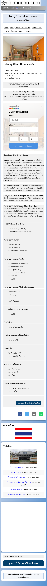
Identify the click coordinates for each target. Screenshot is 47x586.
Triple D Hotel (16, 472)
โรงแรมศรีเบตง (16, 490)
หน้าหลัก (6, 8)
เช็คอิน (11, 116)
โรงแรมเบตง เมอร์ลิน (16, 495)
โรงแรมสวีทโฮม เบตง (16, 477)
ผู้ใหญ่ (21, 135)
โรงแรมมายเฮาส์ (16, 468)
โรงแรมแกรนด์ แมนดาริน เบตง (19, 482)
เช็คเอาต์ (12, 125)
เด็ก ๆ (31, 135)
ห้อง (10, 135)
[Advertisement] (23, 526)
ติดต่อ (12, 8)
